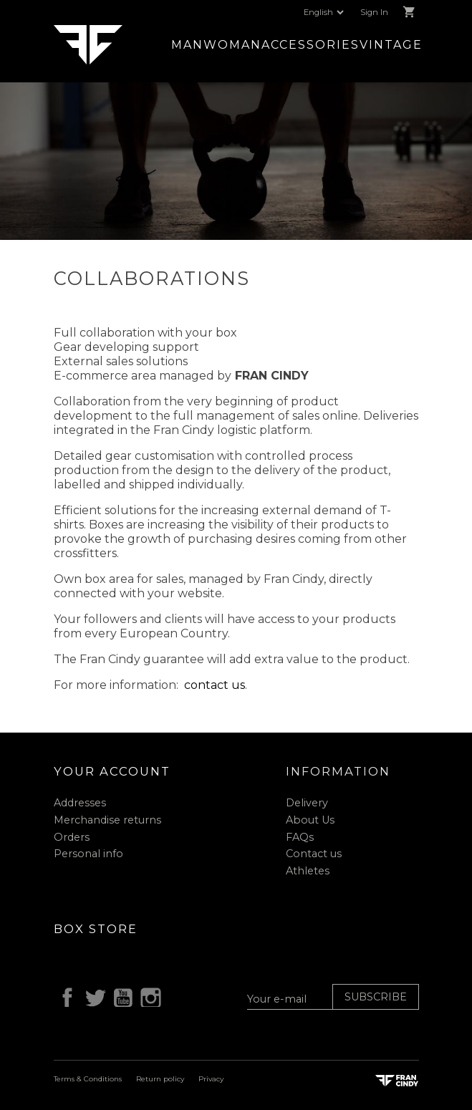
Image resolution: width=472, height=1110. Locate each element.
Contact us (314, 853)
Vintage (391, 45)
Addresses (80, 802)
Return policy (160, 1079)
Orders (72, 837)
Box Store (96, 929)
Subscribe (376, 996)
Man (187, 45)
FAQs (300, 837)
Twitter (92, 995)
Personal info (88, 853)
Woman (232, 45)
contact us (214, 685)
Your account (112, 771)
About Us (310, 820)
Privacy (210, 1079)
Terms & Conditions (88, 1079)
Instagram (148, 995)
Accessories (310, 45)
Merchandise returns (107, 820)
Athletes (307, 870)
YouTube (120, 995)
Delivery (307, 802)
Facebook (65, 995)
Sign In (374, 12)
